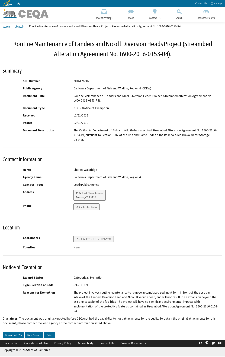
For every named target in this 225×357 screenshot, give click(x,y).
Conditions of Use (36, 343)
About (131, 14)
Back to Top (10, 343)
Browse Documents (133, 343)
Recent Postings (104, 14)
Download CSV (13, 335)
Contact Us (201, 3)
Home (6, 26)
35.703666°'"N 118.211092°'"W (93, 239)
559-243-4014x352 (86, 207)
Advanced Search (206, 14)
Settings (216, 3)
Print (49, 335)
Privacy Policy (63, 343)
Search (179, 14)
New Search (34, 335)
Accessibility (86, 343)
